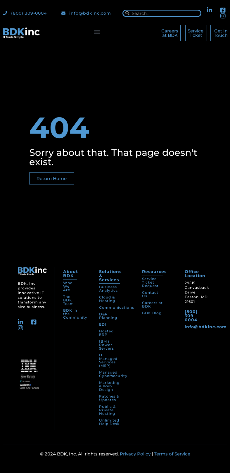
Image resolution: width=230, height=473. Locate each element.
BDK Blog (152, 313)
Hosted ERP (106, 333)
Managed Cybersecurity (113, 374)
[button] (97, 32)
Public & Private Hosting (107, 410)
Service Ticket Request (150, 282)
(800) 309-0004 (191, 315)
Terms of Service (172, 454)
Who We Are (68, 286)
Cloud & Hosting (107, 299)
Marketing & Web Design (109, 386)
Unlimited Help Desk (109, 422)
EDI (102, 324)
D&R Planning (108, 316)
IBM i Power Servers (106, 345)
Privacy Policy (135, 454)
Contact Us (150, 294)
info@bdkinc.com (206, 326)
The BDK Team (68, 300)
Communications (116, 307)
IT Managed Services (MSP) (108, 360)
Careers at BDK (152, 304)
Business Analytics (108, 289)
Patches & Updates (109, 398)
